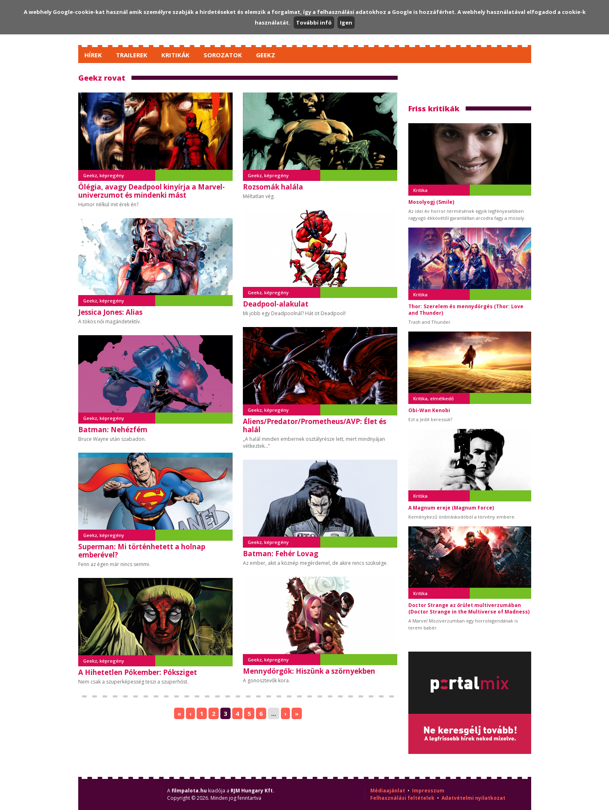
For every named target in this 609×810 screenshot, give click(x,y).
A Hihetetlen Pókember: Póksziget (137, 672)
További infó (314, 22)
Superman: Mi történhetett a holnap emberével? (141, 551)
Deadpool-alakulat (275, 304)
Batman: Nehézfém (112, 429)
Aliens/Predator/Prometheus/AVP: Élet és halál (314, 425)
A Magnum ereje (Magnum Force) (451, 507)
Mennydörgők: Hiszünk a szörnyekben (309, 671)
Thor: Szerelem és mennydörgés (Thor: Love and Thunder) (465, 309)
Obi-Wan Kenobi (429, 410)
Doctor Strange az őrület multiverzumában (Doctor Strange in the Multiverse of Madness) (469, 608)
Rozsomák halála (273, 187)
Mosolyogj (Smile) (431, 202)
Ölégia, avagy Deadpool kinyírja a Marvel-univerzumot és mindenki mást (151, 191)
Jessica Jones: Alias (110, 312)
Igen (346, 22)
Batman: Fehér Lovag (280, 553)
